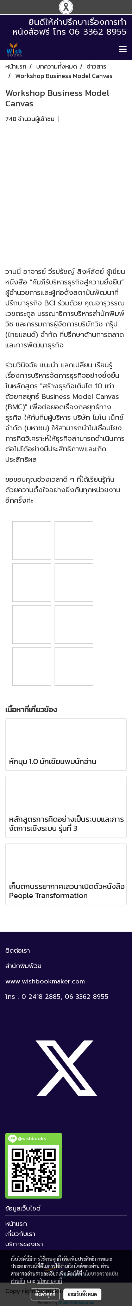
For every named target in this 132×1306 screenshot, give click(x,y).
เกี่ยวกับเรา (20, 1234)
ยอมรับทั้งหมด (82, 1294)
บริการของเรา (24, 1244)
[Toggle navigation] (123, 49)
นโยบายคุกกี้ (49, 1281)
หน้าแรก (16, 1224)
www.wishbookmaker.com (45, 981)
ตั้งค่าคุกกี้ (45, 1294)
